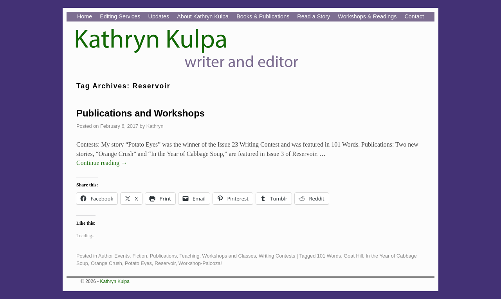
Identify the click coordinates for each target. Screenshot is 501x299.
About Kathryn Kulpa (203, 16)
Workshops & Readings (367, 16)
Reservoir (165, 263)
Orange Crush (106, 263)
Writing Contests (277, 256)
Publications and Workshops (140, 113)
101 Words (329, 256)
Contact (414, 16)
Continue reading (101, 162)
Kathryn (155, 126)
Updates (158, 16)
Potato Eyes (138, 263)
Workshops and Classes (229, 256)
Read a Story (313, 16)
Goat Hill (353, 256)
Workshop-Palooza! (200, 263)
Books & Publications (262, 16)
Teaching (189, 256)
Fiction (139, 256)
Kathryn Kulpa (115, 281)
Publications (163, 256)
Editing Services (120, 16)
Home (84, 16)
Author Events (114, 256)
